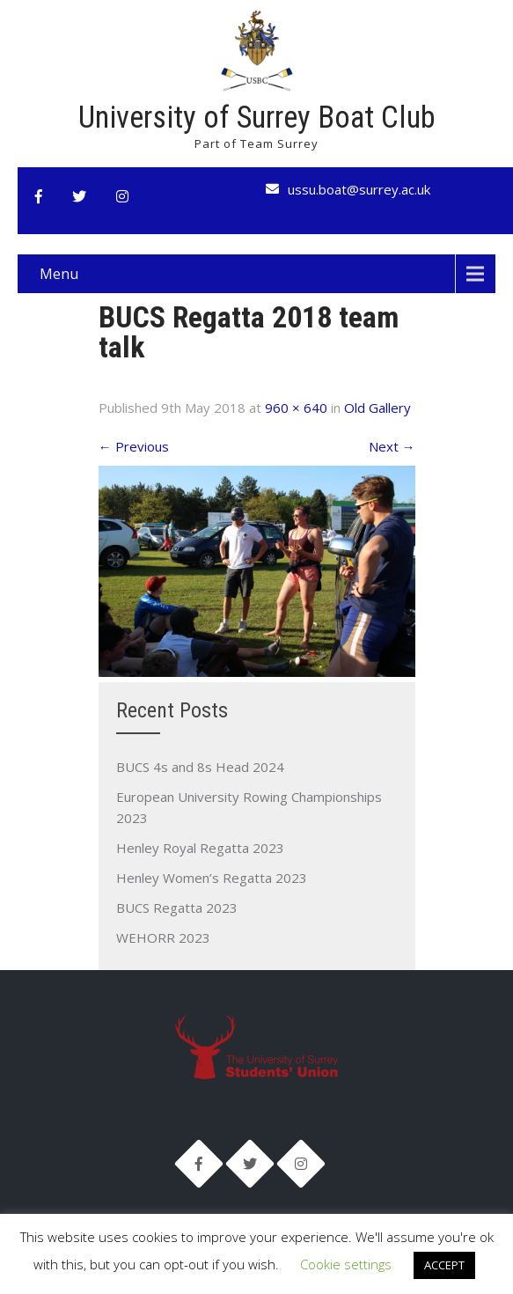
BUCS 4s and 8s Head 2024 (200, 767)
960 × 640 (296, 407)
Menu (59, 273)
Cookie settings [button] (346, 1264)
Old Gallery (377, 407)
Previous (134, 446)
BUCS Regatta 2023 (177, 907)
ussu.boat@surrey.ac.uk (359, 189)
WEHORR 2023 (163, 937)
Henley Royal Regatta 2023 (200, 848)
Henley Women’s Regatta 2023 (211, 877)
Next (392, 446)
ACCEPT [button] (444, 1265)
